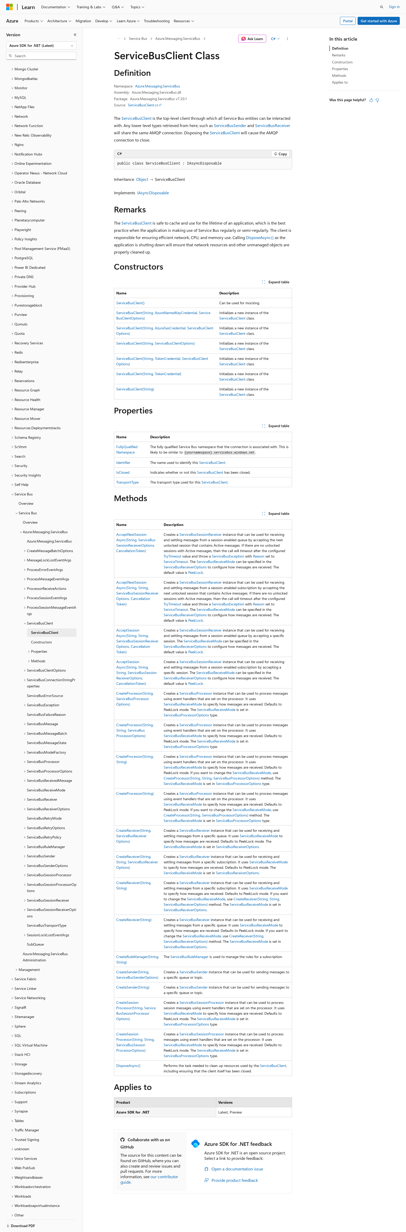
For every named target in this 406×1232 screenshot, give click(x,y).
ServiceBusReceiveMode (216, 561)
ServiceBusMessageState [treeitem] (46, 724)
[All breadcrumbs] (118, 39)
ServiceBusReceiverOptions (185, 567)
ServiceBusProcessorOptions (186, 715)
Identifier (123, 462)
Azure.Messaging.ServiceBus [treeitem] (49, 523)
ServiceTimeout (176, 561)
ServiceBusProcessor (195, 693)
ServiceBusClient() (130, 302)
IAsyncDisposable (153, 192)
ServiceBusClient (136, 118)
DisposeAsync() (260, 237)
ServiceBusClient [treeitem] (44, 614)
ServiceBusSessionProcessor (201, 1002)
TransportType (127, 482)
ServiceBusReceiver (272, 125)
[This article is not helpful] (377, 100)
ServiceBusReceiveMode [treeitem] (46, 772)
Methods (339, 75)
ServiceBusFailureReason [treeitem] (46, 696)
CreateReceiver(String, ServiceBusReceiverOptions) (133, 836)
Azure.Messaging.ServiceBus (177, 38)
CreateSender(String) (132, 987)
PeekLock (195, 572)
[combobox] (41, 45)
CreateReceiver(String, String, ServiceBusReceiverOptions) (137, 862)
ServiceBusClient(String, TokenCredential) (148, 373)
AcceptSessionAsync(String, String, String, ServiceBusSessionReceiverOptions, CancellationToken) (136, 672)
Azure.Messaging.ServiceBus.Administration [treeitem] (45, 939)
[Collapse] (75, 34)
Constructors (342, 62)
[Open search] (381, 7)
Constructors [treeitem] (41, 624)
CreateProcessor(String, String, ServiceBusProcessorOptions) (135, 730)
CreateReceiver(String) (133, 919)
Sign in (394, 6)
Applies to (340, 82)
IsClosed (122, 472)
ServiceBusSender (230, 125)
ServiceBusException (228, 556)
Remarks (338, 55)
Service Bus (138, 38)
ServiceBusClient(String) (135, 389)
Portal (348, 20)
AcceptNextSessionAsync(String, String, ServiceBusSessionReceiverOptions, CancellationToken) (137, 593)
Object (142, 179)
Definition (340, 48)
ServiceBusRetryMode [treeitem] (44, 800)
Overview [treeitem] (26, 485)
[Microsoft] (9, 7)
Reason (258, 556)
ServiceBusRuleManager (189, 956)
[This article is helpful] (371, 100)
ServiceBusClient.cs (143, 104)
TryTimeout (172, 556)
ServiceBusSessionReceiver (200, 534)
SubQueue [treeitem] (35, 926)
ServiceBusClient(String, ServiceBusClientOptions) (155, 343)
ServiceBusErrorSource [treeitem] (45, 677)
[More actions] (287, 39)
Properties (340, 68)
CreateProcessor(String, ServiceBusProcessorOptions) (135, 699)
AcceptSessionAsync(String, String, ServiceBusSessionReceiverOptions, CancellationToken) (137, 641)
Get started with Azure (379, 20)
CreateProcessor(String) (135, 793)
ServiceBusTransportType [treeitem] (46, 907)
